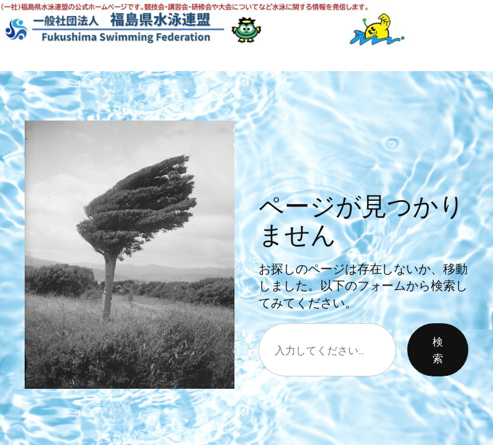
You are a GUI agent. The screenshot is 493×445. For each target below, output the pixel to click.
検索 (438, 349)
